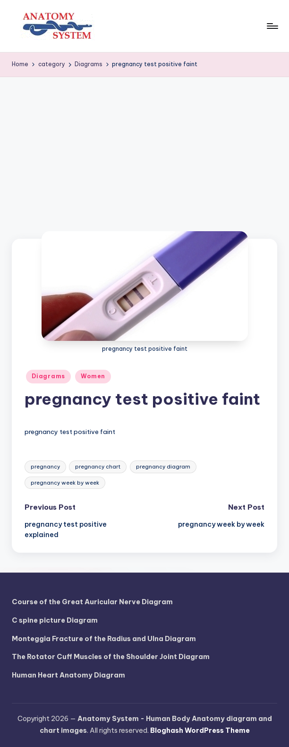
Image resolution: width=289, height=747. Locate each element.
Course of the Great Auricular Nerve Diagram (92, 602)
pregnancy (45, 466)
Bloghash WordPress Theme (200, 730)
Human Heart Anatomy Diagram (68, 675)
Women (93, 376)
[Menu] (272, 26)
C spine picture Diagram (55, 620)
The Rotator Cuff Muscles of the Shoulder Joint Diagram (111, 656)
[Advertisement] (144, 148)
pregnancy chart (97, 466)
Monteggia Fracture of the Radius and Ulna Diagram (104, 638)
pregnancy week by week (65, 482)
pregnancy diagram (163, 466)
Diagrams (48, 376)
